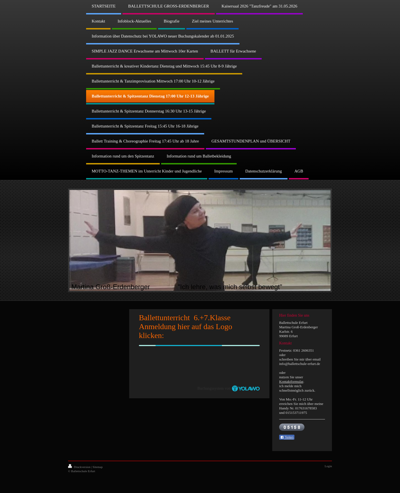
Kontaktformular (291, 381)
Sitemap (97, 467)
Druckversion (79, 467)
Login (328, 466)
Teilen (286, 437)
